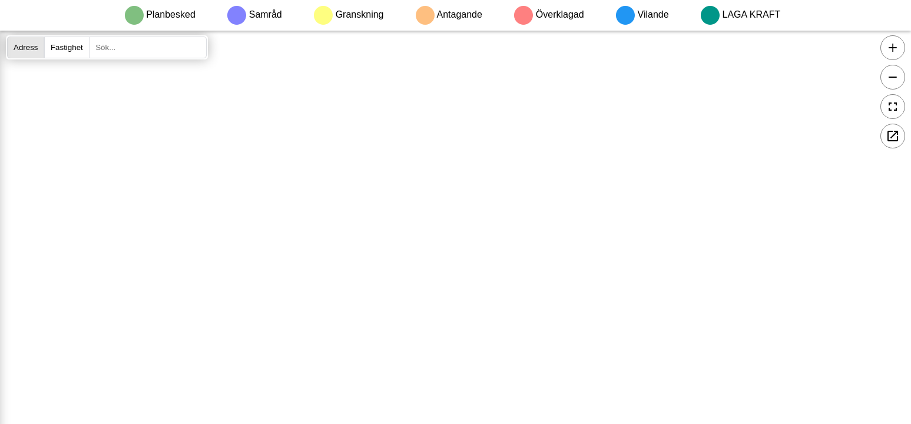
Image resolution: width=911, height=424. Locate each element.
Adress (26, 47)
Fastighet (67, 47)
